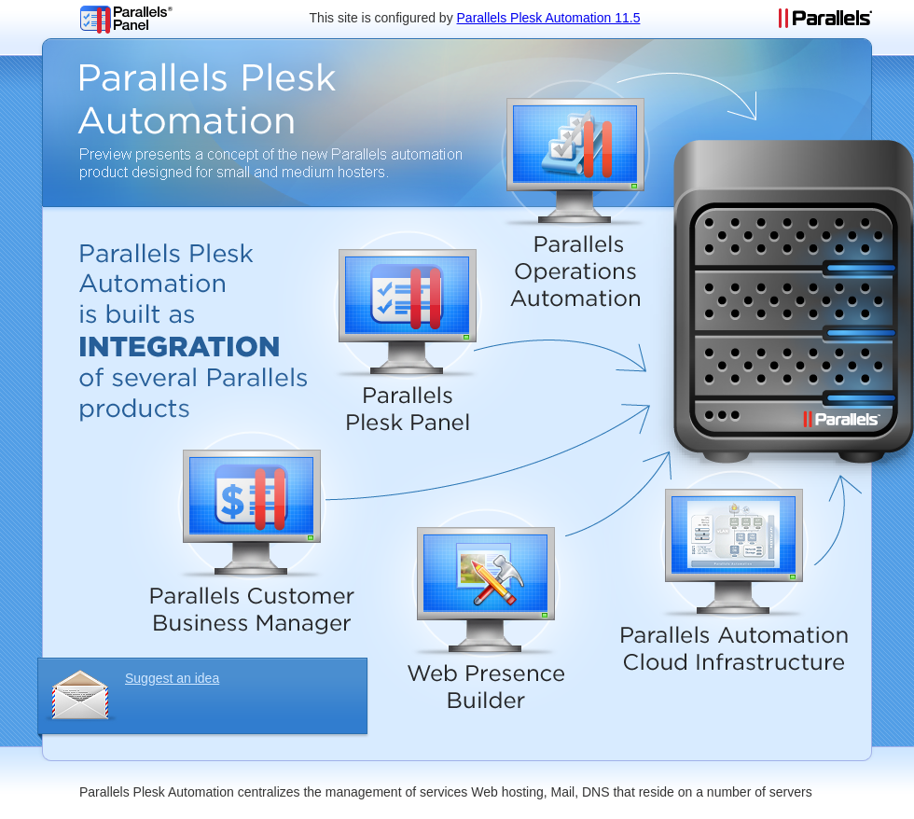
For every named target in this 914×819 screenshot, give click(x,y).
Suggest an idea (172, 678)
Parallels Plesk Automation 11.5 (549, 17)
